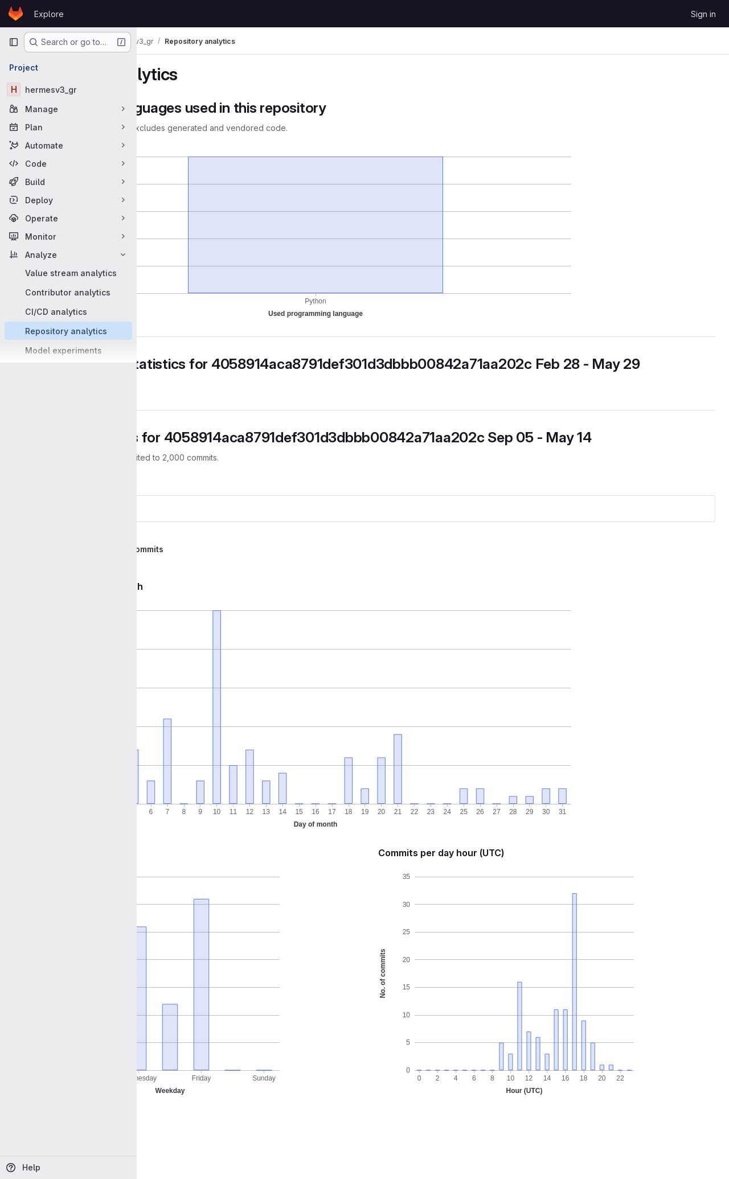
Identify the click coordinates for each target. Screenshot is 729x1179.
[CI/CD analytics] (68, 311)
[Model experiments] (68, 350)
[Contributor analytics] (68, 292)
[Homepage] (15, 14)
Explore (49, 14)
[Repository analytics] (68, 331)
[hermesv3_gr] (68, 89)
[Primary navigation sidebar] (14, 42)
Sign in (703, 14)
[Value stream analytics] (68, 273)
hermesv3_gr (184, 542)
